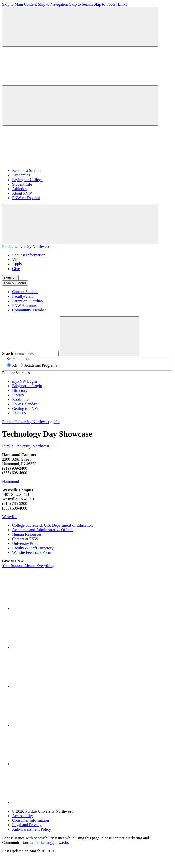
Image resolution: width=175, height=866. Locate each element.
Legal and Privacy (26, 825)
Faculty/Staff (22, 296)
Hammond (10, 481)
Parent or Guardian (27, 301)
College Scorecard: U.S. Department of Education (52, 525)
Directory (19, 390)
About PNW (22, 193)
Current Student (25, 292)
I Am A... (10, 278)
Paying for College (27, 179)
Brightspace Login (27, 386)
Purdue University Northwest (25, 246)
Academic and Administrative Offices (42, 530)
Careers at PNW (25, 539)
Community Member (29, 310)
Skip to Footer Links (110, 4)
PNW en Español (26, 198)
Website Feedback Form (31, 552)
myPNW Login (24, 381)
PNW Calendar (24, 404)
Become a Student (26, 170)
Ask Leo (19, 413)
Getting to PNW (25, 408)
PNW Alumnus (24, 305)
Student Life (22, 184)
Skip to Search (81, 4)
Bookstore (20, 399)
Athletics (19, 189)
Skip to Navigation (53, 4)
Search (7, 353)
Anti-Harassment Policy (31, 829)
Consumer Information (30, 820)
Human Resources (27, 534)
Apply (17, 264)
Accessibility (22, 816)
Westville (9, 517)
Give (16, 268)
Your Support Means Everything (28, 565)
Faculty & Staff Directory (33, 548)
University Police (26, 543)
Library (18, 395)
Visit (16, 259)
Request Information (28, 255)
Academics (21, 175)
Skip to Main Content (19, 4)
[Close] (15, 283)
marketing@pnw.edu (51, 842)
